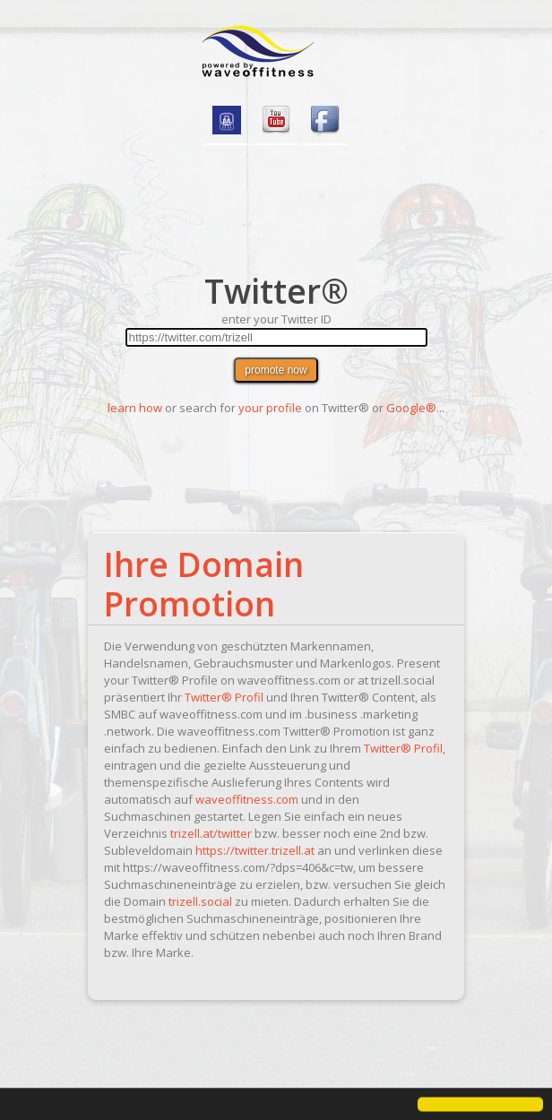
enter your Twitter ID (276, 319)
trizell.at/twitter (211, 833)
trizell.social (200, 901)
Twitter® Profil (224, 697)
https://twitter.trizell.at (255, 850)
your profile (270, 408)
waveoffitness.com (246, 799)
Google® (411, 408)
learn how (135, 408)
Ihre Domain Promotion (204, 583)
